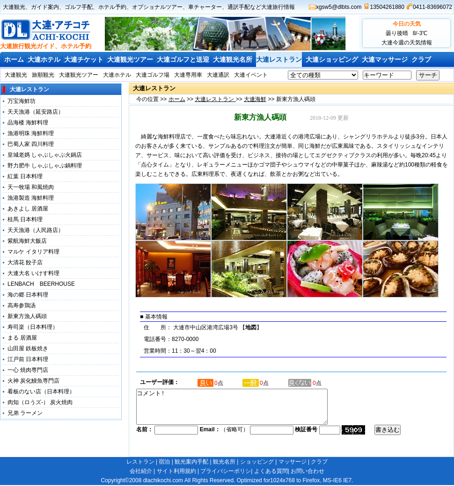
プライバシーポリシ (225, 471)
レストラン (140, 461)
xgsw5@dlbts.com (339, 7)
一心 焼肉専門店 (27, 370)
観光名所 (224, 461)
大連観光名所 (232, 59)
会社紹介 (141, 471)
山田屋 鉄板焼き (27, 348)
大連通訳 (218, 75)
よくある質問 (271, 471)
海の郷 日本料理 (27, 294)
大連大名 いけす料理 (36, 273)
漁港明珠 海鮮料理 (30, 133)
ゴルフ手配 (79, 7)
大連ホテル (44, 59)
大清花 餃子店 (25, 262)
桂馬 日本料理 (25, 219)
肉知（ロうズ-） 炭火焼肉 (40, 402)
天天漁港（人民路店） (35, 230)
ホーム (14, 59)
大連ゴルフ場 (152, 75)
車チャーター (205, 7)
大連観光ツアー (130, 59)
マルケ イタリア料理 (33, 251)
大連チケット (83, 59)
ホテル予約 (112, 7)
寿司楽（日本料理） (32, 327)
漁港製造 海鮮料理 (30, 198)
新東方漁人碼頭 (29, 316)
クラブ (421, 59)
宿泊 (164, 461)
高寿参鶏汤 (21, 305)
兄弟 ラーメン (25, 413)
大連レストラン (279, 59)
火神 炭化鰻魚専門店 (33, 380)
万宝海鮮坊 (21, 101)
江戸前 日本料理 (27, 359)
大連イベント (251, 75)
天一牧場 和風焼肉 (30, 187)
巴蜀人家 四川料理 (30, 144)
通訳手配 (238, 7)
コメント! (243, 410)
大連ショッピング (332, 59)
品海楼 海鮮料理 (27, 122)
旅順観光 (43, 75)
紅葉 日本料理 (25, 176)
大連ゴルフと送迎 (183, 59)
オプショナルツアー (157, 7)
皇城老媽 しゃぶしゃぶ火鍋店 (44, 155)
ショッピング (257, 461)
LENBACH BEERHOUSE (41, 284)
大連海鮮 (255, 99)
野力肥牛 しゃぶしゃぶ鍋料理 (44, 165)
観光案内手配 (191, 461)
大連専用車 (188, 75)
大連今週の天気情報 (406, 42)
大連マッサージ (385, 59)
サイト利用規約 (176, 471)
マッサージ (292, 461)
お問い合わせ (307, 471)
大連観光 (14, 7)
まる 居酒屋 (22, 337)
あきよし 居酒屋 (27, 208)
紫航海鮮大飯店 (27, 241)
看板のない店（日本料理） (41, 391)
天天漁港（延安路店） (35, 112)
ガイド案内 (45, 7)
